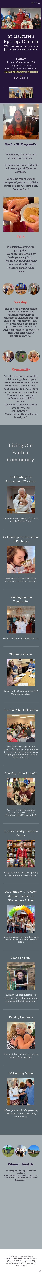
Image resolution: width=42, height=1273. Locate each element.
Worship (20, 302)
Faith (21, 237)
